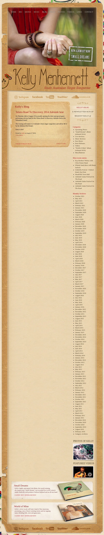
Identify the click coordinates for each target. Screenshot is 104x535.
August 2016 (79, 295)
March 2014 (79, 353)
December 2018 (80, 245)
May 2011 (78, 408)
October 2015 (79, 314)
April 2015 (79, 325)
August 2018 (79, 252)
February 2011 (80, 415)
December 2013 (80, 360)
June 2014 (78, 348)
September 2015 (80, 316)
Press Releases (80, 143)
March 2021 (79, 203)
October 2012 (79, 381)
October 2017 (79, 270)
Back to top (61, 143)
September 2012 (80, 383)
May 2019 (78, 240)
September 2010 (80, 427)
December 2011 (80, 395)
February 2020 (80, 222)
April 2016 (79, 305)
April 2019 (79, 242)
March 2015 (79, 328)
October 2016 (79, 291)
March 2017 (79, 284)
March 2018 (79, 261)
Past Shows (19, 135)
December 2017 (80, 268)
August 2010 (79, 429)
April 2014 (79, 351)
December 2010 (80, 420)
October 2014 (79, 339)
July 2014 (78, 346)
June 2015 (78, 321)
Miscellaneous (80, 153)
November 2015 (80, 312)
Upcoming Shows (81, 130)
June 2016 (78, 300)
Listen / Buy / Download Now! (26, 495)
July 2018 (78, 254)
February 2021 (80, 205)
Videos (77, 146)
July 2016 (78, 298)
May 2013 (78, 369)
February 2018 (80, 263)
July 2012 (78, 385)
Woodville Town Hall (82, 174)
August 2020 (79, 215)
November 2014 (80, 337)
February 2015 (80, 330)
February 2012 (80, 390)
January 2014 (79, 358)
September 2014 (80, 342)
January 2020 (79, 224)
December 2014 (80, 335)
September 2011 (80, 402)
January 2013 (79, 374)
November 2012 (80, 378)
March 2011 (79, 413)
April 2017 (79, 282)
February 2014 (80, 355)
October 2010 (79, 425)
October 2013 (79, 362)
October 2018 (79, 249)
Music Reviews (80, 139)
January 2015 (79, 332)
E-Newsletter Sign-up (82, 112)
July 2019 (78, 235)
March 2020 (79, 219)
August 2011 (79, 404)
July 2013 (78, 367)
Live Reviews (79, 136)
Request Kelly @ (83, 116)
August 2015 (79, 318)
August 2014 (79, 344)
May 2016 (78, 302)
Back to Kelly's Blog (24, 143)
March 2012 (79, 388)
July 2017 (78, 275)
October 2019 (79, 231)
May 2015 (78, 323)
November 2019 (80, 228)
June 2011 (78, 406)
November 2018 (80, 247)
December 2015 (80, 309)
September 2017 (80, 272)
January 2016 (79, 307)
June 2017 (78, 277)
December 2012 (80, 376)
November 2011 (80, 397)
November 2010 (80, 422)
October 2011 (79, 399)
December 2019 (80, 226)
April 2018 (79, 258)
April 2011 (78, 411)
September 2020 (80, 212)
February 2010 (80, 432)
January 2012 (79, 392)
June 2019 (78, 238)
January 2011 (79, 418)
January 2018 (79, 265)
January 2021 (79, 208)
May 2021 (78, 198)
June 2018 (78, 256)
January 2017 (79, 286)
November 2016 (80, 288)
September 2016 (80, 293)
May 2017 (78, 279)
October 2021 (79, 196)
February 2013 (80, 372)
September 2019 (80, 233)
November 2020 (80, 210)
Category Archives (81, 434)
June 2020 (78, 217)
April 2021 (79, 201)
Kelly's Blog (83, 107)
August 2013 (79, 365)
